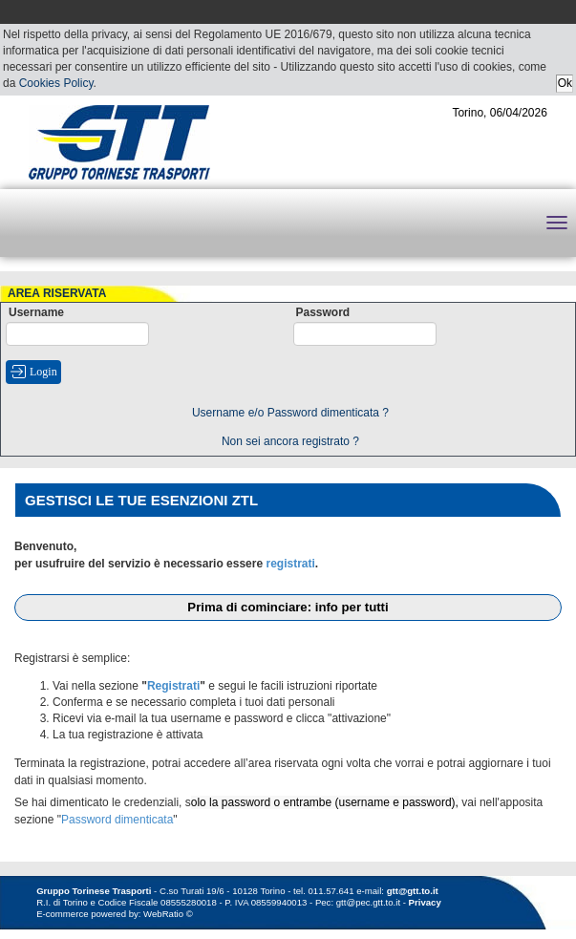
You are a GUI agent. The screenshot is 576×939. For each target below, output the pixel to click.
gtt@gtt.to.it (412, 891)
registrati (290, 563)
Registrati (173, 686)
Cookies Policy (56, 83)
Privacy (425, 902)
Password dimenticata (117, 819)
